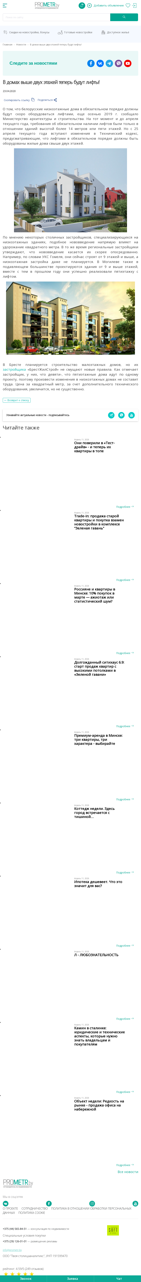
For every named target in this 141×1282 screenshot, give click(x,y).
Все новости (128, 1172)
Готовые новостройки (78, 32)
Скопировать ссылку (19, 100)
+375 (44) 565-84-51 (36, 1229)
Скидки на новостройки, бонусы (29, 32)
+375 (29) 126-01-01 (30, 1241)
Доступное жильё (118, 32)
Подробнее (125, 506)
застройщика (14, 369)
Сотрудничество (35, 1208)
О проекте (10, 1208)
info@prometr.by (12, 1250)
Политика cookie (31, 1213)
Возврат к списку (18, 400)
